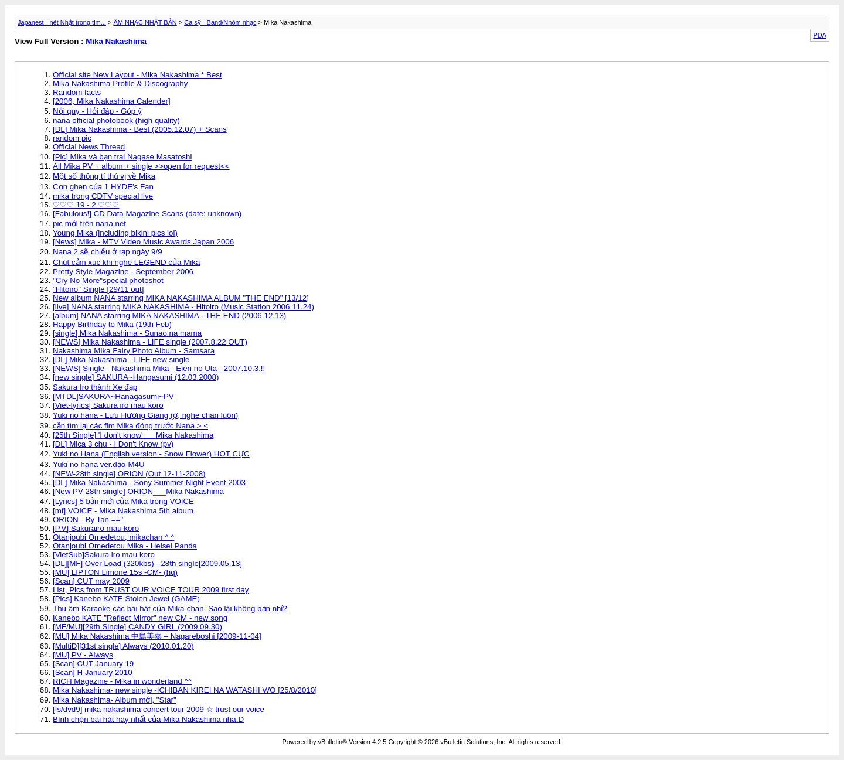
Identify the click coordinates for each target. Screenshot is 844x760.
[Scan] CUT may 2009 (91, 581)
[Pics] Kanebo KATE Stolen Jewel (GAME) (126, 598)
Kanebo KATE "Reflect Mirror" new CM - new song (140, 618)
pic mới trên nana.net (89, 223)
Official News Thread (89, 146)
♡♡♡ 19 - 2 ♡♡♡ (86, 204)
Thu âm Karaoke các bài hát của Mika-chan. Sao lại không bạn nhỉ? (170, 608)
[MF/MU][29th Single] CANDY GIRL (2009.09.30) (137, 626)
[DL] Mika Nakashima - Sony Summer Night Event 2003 (149, 482)
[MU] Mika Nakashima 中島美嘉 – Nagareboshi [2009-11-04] (157, 636)
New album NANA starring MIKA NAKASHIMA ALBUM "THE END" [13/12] (181, 298)
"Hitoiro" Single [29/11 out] (98, 289)
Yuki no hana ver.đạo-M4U (99, 464)
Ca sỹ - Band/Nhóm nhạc (220, 22)
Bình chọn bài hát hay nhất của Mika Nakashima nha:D (148, 719)
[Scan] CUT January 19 (93, 663)
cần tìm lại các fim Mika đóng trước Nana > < (130, 425)
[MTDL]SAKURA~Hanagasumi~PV (113, 396)
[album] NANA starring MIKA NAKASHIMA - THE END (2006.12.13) (169, 315)
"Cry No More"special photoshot (108, 280)
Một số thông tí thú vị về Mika (104, 176)
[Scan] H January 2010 (92, 672)
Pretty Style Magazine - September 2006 (123, 271)
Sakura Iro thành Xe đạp (95, 387)
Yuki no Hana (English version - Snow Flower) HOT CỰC (151, 453)
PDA (819, 35)
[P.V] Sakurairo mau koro (96, 528)
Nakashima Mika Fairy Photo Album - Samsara (134, 350)
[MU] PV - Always (83, 654)
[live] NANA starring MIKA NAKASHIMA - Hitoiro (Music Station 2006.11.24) (183, 306)
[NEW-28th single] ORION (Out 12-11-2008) (129, 473)
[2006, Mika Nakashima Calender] (112, 101)
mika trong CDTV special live (103, 196)
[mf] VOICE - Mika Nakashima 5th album (123, 510)
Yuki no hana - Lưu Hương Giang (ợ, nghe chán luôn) (145, 415)
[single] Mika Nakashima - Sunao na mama (127, 333)
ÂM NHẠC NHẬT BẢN (144, 22)
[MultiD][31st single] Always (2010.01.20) (123, 646)
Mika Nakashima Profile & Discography (120, 83)
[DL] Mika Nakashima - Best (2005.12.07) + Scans (140, 129)
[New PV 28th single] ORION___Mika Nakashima (138, 491)
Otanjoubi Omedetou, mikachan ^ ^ (113, 537)
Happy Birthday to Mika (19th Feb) (112, 324)
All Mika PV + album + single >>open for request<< (141, 166)
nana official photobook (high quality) (116, 120)
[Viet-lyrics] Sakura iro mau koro (108, 405)
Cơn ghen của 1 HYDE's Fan (103, 186)
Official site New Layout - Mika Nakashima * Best (137, 74)
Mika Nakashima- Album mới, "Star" (114, 700)
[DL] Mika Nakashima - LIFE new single (121, 359)
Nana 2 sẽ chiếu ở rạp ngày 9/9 (107, 251)
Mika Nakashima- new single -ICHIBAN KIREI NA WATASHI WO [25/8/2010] (185, 690)
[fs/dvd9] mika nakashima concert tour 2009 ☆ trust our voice (158, 709)
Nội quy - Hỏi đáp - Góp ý (97, 111)
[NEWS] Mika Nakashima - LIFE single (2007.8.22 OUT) (150, 342)
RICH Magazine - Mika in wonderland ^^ (122, 681)
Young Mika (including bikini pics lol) (115, 233)
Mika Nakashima (116, 41)
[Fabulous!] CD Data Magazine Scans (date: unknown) (147, 213)
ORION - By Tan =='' (88, 519)
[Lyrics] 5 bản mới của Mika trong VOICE (123, 501)
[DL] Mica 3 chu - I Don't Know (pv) (113, 443)
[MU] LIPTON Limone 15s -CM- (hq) (115, 572)
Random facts (77, 92)
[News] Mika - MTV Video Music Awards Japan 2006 (143, 241)
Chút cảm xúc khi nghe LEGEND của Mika (126, 262)
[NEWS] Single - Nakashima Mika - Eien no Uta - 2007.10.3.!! (159, 368)
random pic (72, 138)
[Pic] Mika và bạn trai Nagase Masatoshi (122, 156)
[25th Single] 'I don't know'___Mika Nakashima (133, 435)
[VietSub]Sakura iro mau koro (104, 554)
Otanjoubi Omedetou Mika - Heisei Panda (125, 545)
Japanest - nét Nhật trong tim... (62, 22)
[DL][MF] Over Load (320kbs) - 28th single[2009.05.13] (147, 563)
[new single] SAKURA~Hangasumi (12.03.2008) (136, 377)
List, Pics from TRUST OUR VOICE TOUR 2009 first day (151, 589)
